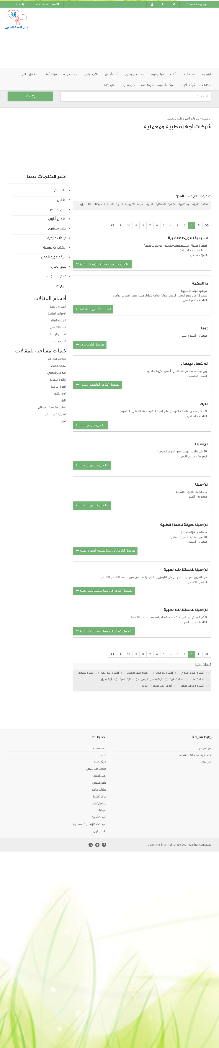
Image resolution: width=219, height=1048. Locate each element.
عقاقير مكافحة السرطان (52, 407)
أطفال (61, 199)
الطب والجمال (58, 341)
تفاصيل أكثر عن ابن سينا (92, 465)
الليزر (63, 400)
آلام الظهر (60, 393)
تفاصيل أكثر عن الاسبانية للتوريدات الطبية (102, 264)
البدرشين (193, 376)
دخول (18, 4)
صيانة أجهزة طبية (195, 532)
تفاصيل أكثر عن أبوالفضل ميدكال (97, 384)
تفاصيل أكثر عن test (90, 344)
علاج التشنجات (56, 275)
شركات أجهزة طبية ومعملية (183, 118)
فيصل (194, 255)
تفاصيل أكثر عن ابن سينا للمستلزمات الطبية (104, 591)
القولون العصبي (56, 373)
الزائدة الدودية (58, 380)
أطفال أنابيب (57, 218)
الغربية (150, 204)
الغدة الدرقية (58, 386)
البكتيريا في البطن (55, 414)
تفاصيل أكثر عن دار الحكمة (93, 309)
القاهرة (205, 204)
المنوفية (109, 204)
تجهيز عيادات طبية (194, 290)
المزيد (83, 204)
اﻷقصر (192, 582)
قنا (90, 204)
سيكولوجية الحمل (53, 256)
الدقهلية (161, 204)
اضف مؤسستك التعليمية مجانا (194, 755)
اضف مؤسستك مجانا (46, 4)
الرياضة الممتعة (57, 359)
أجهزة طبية (199, 245)
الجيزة (195, 204)
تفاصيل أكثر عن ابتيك (90, 425)
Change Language (195, 4)
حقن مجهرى (57, 228)
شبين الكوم (188, 456)
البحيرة (119, 204)
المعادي (191, 416)
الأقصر (203, 582)
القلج (192, 496)
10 (128, 225)
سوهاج (98, 204)
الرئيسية (206, 74)
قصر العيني (189, 300)
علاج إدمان (58, 266)
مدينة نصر (190, 622)
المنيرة (192, 542)
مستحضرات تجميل (176, 245)
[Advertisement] (137, 38)
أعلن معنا (109, 85)
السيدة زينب (189, 336)
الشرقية (172, 204)
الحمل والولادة (57, 334)
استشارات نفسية (54, 247)
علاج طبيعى (57, 209)
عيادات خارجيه (56, 237)
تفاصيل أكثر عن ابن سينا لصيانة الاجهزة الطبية (105, 550)
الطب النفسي (58, 327)
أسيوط (140, 204)
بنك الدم (60, 190)
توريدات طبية (153, 245)
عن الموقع (205, 748)
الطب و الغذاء (58, 320)
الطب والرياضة (58, 306)
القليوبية (130, 204)
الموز (63, 421)
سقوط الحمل (58, 366)
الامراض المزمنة (57, 313)
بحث (30, 96)
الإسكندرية (184, 204)
